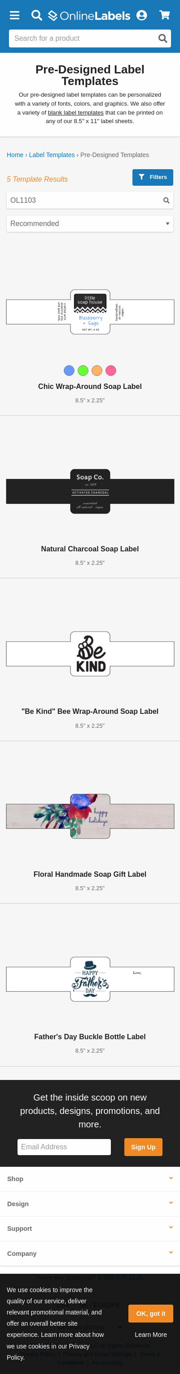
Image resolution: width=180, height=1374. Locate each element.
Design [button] (18, 1204)
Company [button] (22, 1253)
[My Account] (141, 15)
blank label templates (76, 112)
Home (15, 154)
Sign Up (143, 1147)
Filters (153, 177)
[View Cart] (164, 16)
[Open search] (163, 38)
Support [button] (19, 1228)
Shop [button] (15, 1178)
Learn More (151, 1334)
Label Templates (52, 154)
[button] (14, 15)
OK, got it (151, 1313)
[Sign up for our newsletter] (64, 1147)
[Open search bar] (36, 15)
